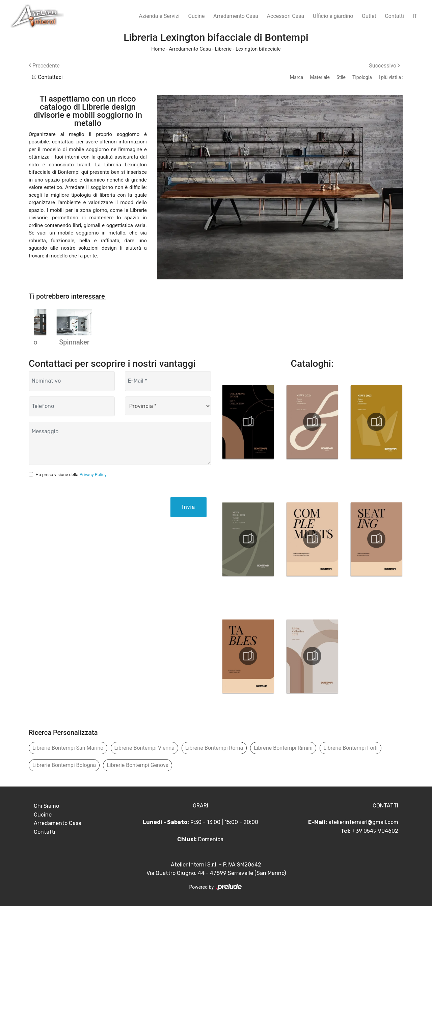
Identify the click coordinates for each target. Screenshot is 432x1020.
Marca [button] (296, 77)
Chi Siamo (46, 919)
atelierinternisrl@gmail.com (363, 936)
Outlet (369, 16)
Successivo (384, 65)
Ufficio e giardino (333, 16)
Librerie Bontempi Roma (214, 861)
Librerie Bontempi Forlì (350, 861)
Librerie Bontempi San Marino (68, 861)
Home (158, 49)
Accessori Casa (285, 16)
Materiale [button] (319, 77)
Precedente (44, 65)
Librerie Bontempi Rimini (283, 861)
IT (415, 16)
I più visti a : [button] (391, 77)
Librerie (223, 49)
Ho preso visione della (71, 588)
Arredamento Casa (235, 16)
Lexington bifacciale (258, 49)
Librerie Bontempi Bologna (64, 879)
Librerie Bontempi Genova (137, 879)
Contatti (394, 16)
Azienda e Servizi (159, 16)
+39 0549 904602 (375, 944)
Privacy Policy (93, 588)
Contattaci (47, 77)
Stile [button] (341, 77)
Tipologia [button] (362, 77)
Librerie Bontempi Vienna (144, 861)
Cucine (196, 16)
